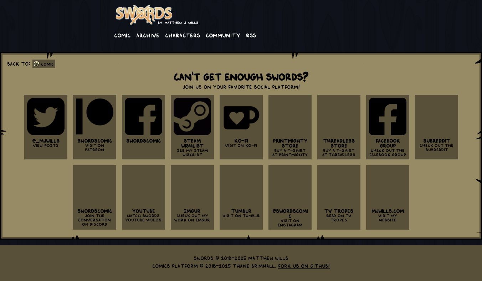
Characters (182, 35)
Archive (147, 35)
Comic (122, 35)
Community (223, 35)
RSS (251, 35)
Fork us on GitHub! (304, 265)
